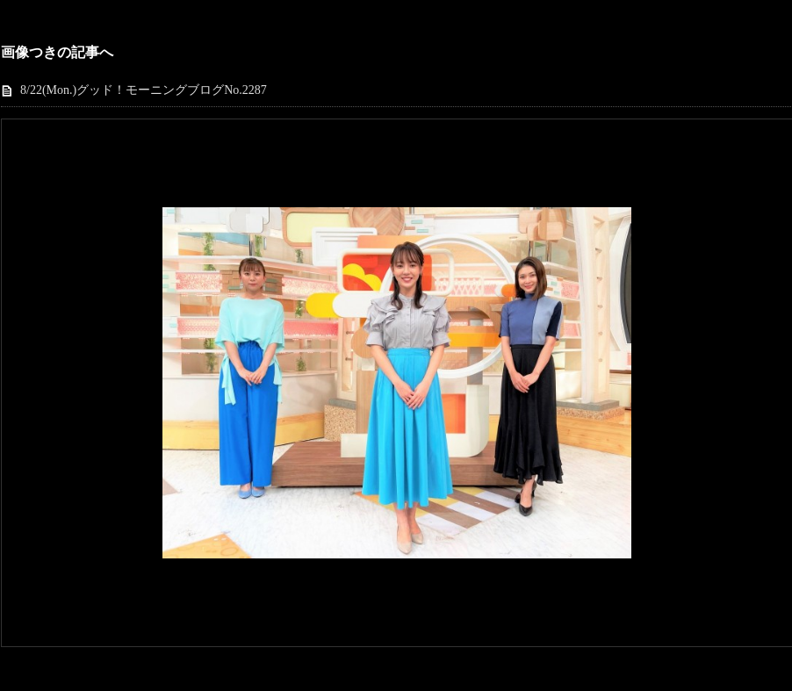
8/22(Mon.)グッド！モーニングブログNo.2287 (143, 90)
